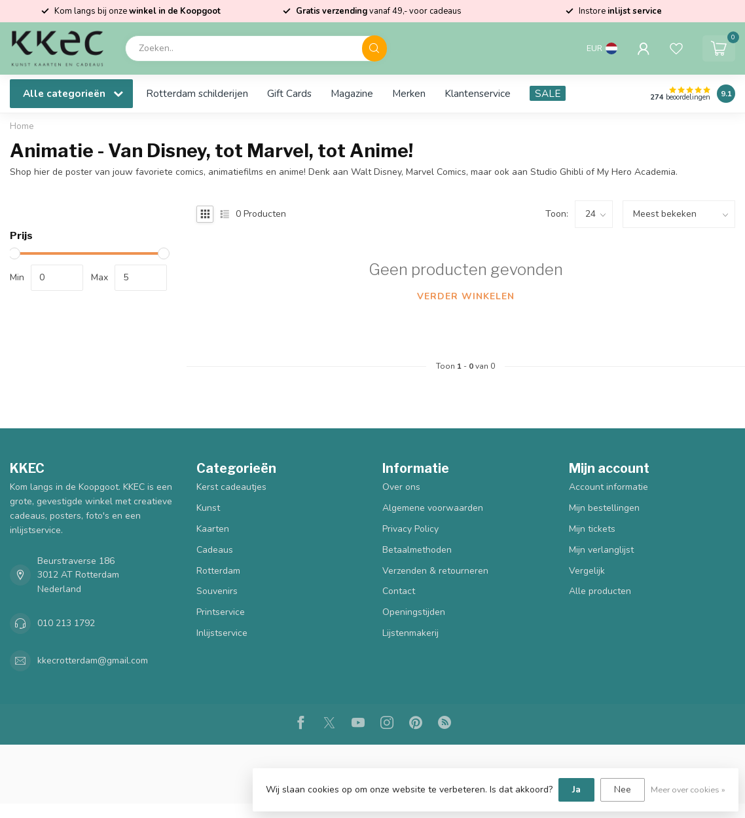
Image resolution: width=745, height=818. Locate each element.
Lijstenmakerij (410, 633)
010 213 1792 (66, 623)
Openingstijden (413, 612)
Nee (622, 789)
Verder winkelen (466, 296)
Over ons (401, 487)
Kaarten (212, 529)
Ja (576, 789)
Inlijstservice (221, 633)
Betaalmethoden (417, 550)
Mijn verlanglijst (601, 550)
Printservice (220, 612)
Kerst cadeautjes (231, 487)
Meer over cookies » (688, 789)
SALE (547, 93)
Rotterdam (218, 571)
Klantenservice (478, 93)
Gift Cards (289, 93)
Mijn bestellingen (604, 508)
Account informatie (608, 487)
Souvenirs (217, 591)
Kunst (208, 508)
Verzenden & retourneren (435, 571)
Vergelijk (587, 571)
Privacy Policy (410, 529)
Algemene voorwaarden (432, 508)
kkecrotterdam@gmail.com (92, 660)
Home (22, 126)
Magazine (352, 93)
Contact (398, 591)
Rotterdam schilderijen (197, 93)
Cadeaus (214, 550)
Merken (409, 93)
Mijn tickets (592, 529)
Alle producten (600, 591)
